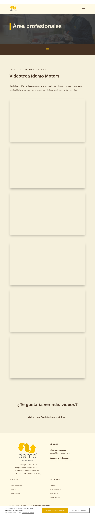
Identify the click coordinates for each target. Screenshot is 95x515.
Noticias (13, 489)
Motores (53, 485)
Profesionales (15, 493)
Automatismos (55, 489)
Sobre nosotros (16, 485)
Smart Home (55, 497)
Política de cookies (28, 513)
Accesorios (54, 493)
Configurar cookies (79, 510)
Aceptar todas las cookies (55, 510)
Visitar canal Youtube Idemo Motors (46, 417)
